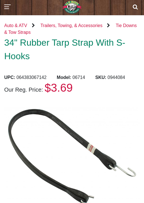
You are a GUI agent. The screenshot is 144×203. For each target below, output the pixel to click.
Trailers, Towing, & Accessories (71, 25)
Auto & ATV (15, 25)
